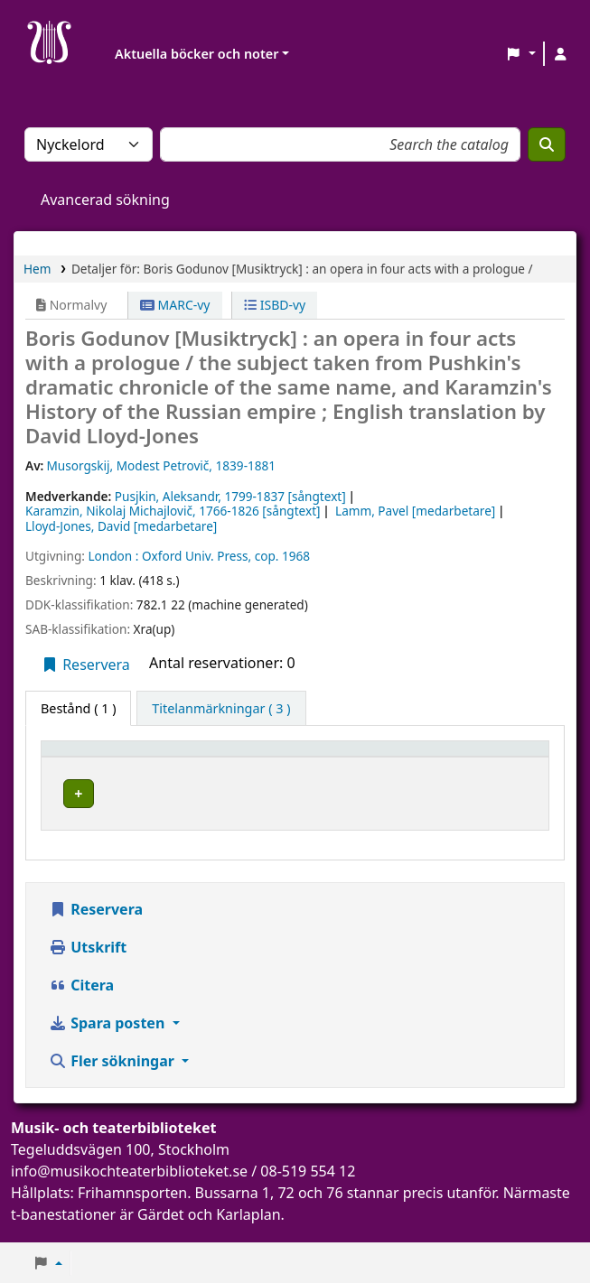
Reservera (85, 664)
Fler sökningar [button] (113, 1079)
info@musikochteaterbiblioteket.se (129, 1189)
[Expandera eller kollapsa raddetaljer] (509, 811)
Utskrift (87, 965)
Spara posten (108, 1041)
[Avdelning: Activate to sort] (416, 757)
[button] (521, 54)
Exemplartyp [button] (90, 757)
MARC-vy (175, 304)
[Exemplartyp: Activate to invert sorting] (104, 757)
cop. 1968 (282, 555)
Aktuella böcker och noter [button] (196, 53)
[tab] (220, 709)
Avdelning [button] (402, 757)
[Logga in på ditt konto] (560, 54)
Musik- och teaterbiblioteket (258, 791)
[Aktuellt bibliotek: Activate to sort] (264, 757)
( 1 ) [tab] (78, 708)
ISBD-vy (274, 304)
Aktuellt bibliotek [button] (229, 757)
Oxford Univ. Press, (196, 555)
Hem (37, 268)
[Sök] (547, 144)
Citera (81, 1003)
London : (113, 555)
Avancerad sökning (105, 199)
